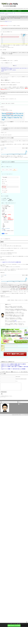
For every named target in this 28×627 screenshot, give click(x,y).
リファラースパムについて (5, 67)
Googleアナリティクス (8, 21)
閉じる (15, 65)
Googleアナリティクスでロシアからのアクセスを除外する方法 (10, 365)
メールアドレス (2, 349)
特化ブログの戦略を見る (14, 625)
